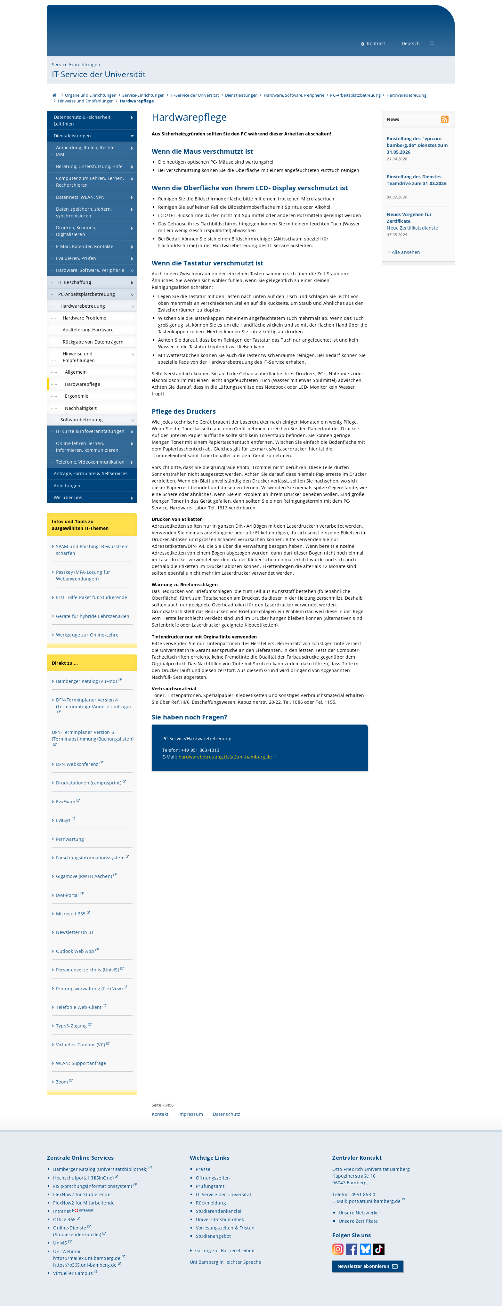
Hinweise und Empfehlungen (86, 101)
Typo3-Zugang (71, 1026)
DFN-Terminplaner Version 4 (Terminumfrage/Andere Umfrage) (93, 703)
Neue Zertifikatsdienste (412, 228)
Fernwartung (70, 839)
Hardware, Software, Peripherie (294, 95)
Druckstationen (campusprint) (88, 783)
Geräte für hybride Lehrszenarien (92, 616)
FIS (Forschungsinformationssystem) (92, 1186)
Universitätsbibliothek (220, 1219)
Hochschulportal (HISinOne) (83, 1178)
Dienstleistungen (241, 95)
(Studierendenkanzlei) (77, 1234)
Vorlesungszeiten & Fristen (225, 1228)
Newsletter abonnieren (363, 1266)
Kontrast (375, 43)
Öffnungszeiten (213, 1178)
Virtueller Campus (73, 1273)
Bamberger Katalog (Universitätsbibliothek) (100, 1169)
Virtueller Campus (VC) (80, 1045)
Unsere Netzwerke (359, 1213)
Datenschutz (226, 1114)
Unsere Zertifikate (358, 1221)
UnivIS (60, 1243)
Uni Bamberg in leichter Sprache (225, 1262)
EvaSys (63, 820)
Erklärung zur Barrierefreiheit (222, 1250)
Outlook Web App (75, 951)
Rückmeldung (211, 1203)
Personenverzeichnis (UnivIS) (87, 970)
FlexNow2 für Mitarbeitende (84, 1203)
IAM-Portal (67, 895)
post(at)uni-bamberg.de (375, 1201)
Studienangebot (213, 1236)
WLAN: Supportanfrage (81, 1063)
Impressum (190, 1114)
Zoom (62, 1082)
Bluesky (365, 1249)
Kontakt (160, 1114)
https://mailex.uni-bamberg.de (86, 1258)
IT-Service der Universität (99, 74)
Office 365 (64, 1219)
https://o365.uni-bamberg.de (85, 1265)
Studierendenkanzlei (218, 1211)
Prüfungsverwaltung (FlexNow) (89, 989)
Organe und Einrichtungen (90, 95)
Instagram (338, 1249)
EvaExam (65, 802)
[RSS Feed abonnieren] (445, 120)
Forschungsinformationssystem (90, 858)
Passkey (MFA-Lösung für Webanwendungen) (83, 575)
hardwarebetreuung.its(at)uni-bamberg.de (225, 757)
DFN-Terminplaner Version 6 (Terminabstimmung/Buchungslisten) (93, 735)
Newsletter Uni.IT (75, 932)
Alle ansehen (406, 252)
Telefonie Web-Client (79, 1007)
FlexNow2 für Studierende (81, 1194)
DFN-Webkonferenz (77, 764)
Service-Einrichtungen (76, 64)
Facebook (351, 1249)
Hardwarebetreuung (406, 95)
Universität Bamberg (105, 34)
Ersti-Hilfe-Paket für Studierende (91, 597)
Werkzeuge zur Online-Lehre (87, 635)
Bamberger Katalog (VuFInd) (86, 681)
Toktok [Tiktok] (379, 1249)
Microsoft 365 (71, 914)
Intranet (62, 1211)
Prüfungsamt (210, 1186)
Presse (203, 1169)
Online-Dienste (69, 1228)
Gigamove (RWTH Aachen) (84, 876)
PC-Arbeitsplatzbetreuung (355, 95)
